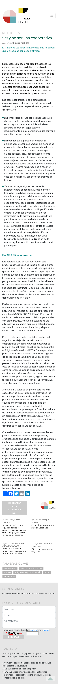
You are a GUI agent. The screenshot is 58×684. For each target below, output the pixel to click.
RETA (47, 572)
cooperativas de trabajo (31, 568)
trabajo (7, 572)
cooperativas (10, 568)
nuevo (46, 630)
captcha (33, 630)
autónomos (9, 577)
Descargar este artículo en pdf (14, 507)
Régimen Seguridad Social (27, 572)
